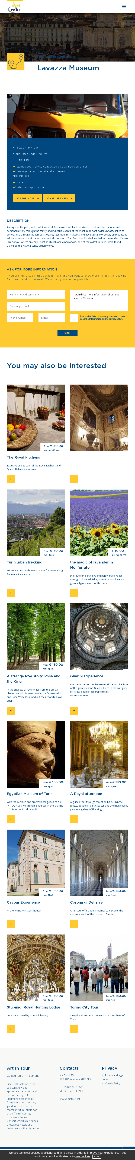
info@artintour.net (70, 1099)
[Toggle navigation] (123, 6)
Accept (97, 1156)
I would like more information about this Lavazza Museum (99, 300)
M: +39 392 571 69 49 (72, 1091)
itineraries (51, 56)
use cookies (82, 1156)
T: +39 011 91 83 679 (71, 1087)
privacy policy (115, 318)
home (40, 56)
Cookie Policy (112, 1083)
